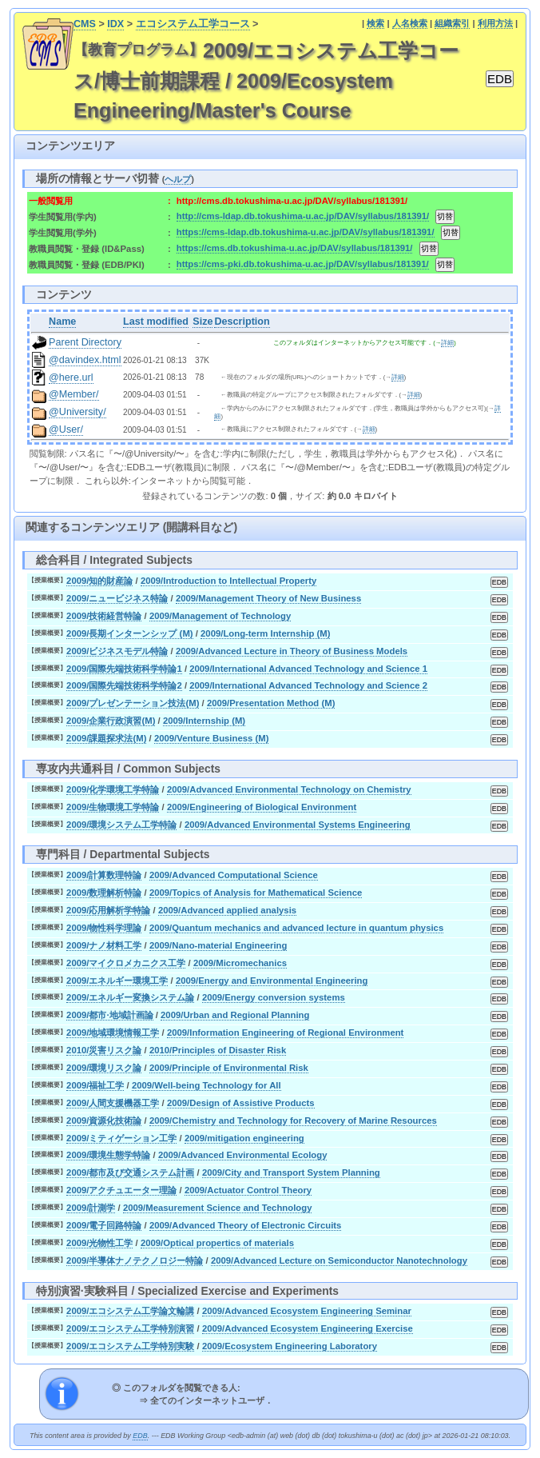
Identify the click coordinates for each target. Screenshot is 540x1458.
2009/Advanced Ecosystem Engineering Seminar (306, 1311)
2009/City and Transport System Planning (291, 1172)
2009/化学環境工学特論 (112, 789)
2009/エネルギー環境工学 (117, 980)
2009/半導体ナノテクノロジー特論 (134, 1260)
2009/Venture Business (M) (211, 738)
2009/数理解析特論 (103, 892)
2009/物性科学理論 (103, 928)
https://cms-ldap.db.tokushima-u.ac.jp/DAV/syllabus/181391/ (306, 232)
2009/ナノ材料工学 (103, 945)
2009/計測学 (90, 1207)
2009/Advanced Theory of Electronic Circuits (245, 1225)
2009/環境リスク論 (103, 1068)
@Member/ (73, 394)
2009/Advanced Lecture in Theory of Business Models (291, 651)
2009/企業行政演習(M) (110, 720)
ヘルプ (178, 179)
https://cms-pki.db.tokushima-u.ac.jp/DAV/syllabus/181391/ (303, 264)
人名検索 (409, 23)
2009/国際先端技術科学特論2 (124, 685)
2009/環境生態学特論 (108, 1155)
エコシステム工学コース (193, 24)
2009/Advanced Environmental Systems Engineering (298, 824)
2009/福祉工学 (95, 1085)
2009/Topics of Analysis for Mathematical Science (255, 892)
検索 (375, 23)
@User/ (66, 429)
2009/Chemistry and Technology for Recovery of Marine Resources (293, 1120)
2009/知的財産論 (99, 580)
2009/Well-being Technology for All (206, 1085)
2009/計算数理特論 (103, 875)
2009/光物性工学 (99, 1243)
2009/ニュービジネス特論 (117, 598)
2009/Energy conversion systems (273, 997)
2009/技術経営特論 (103, 616)
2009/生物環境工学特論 (112, 807)
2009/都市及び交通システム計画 (130, 1172)
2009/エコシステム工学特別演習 (130, 1328)
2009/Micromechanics (240, 963)
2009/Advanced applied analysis (227, 910)
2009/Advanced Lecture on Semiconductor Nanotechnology (339, 1260)
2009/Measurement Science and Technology (217, 1207)
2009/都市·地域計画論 (109, 1015)
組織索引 (452, 23)
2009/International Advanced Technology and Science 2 (308, 685)
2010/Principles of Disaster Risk (217, 1050)
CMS (84, 24)
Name (62, 321)
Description (241, 321)
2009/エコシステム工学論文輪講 (130, 1311)
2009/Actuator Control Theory (248, 1190)
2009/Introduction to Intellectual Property (228, 580)
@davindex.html (85, 359)
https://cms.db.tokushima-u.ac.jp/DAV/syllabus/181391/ (295, 248)
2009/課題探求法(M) (106, 738)
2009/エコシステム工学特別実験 (130, 1346)
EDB (140, 1436)
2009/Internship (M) (204, 720)
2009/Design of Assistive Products (241, 1103)
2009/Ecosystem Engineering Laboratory (289, 1346)
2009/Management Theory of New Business (268, 598)
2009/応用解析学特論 (108, 910)
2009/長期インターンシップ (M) (129, 633)
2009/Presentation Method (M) (271, 703)
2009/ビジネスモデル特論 (117, 651)
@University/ (77, 411)
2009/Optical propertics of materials (217, 1243)
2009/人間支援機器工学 (112, 1103)
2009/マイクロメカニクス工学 (125, 963)
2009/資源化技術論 (103, 1120)
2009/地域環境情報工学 (112, 1032)
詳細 (447, 342)
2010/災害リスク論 (103, 1050)
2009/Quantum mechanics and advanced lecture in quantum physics (296, 928)
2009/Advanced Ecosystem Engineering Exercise (307, 1328)
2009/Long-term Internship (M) (265, 633)
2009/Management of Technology (220, 616)
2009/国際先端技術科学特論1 (124, 668)
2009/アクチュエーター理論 (121, 1190)
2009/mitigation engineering (244, 1138)
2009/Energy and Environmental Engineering (271, 980)
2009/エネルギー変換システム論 (130, 997)
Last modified (156, 321)
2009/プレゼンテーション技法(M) (132, 703)
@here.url (71, 377)
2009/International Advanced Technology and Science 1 (308, 668)
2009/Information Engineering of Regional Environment (285, 1032)
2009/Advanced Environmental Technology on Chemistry (289, 789)
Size (202, 321)
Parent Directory (85, 342)
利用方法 (495, 23)
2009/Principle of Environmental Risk (228, 1068)
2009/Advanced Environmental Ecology (243, 1155)
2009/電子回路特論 (103, 1225)
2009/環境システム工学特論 (121, 824)
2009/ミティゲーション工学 (121, 1138)
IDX (115, 24)
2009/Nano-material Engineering (218, 945)
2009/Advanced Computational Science (233, 875)
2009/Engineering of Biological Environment (261, 807)
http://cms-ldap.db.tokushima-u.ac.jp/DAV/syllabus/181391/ (303, 216)
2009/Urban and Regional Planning (235, 1015)
